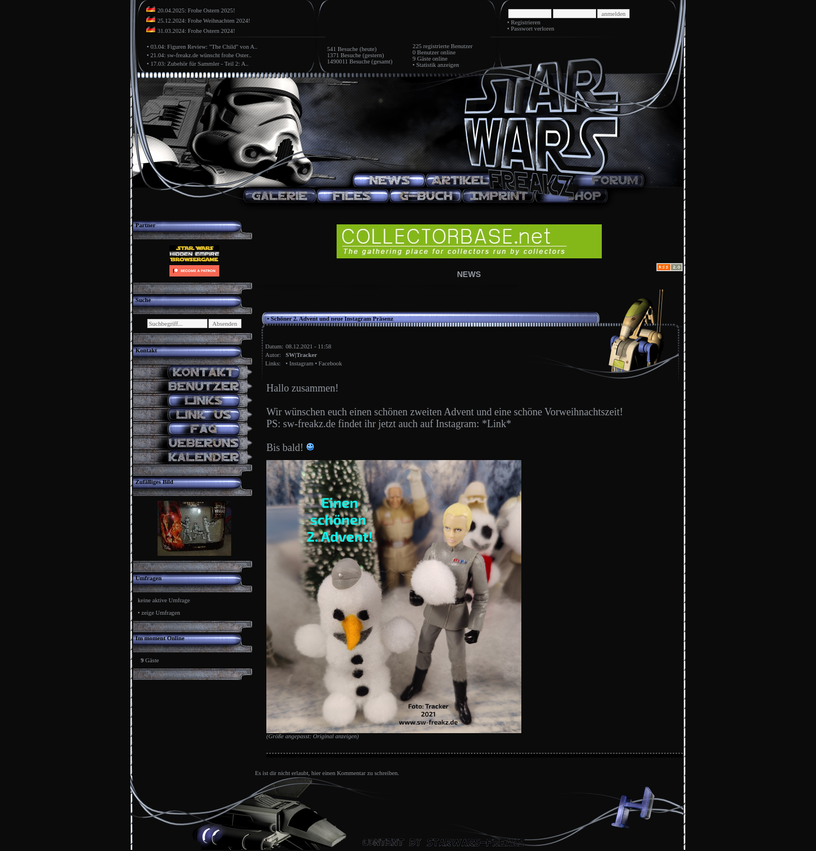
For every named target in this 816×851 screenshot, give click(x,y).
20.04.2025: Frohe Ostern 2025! (196, 10)
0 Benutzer (426, 52)
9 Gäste (422, 59)
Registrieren (525, 22)
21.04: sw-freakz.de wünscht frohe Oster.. (200, 55)
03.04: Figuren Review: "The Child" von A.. (203, 47)
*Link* (496, 423)
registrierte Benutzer (448, 46)
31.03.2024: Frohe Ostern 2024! (196, 31)
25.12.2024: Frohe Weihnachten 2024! (204, 21)
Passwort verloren (532, 28)
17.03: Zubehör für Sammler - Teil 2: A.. (199, 64)
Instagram (301, 363)
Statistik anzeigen (437, 65)
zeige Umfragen (160, 613)
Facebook (330, 363)
